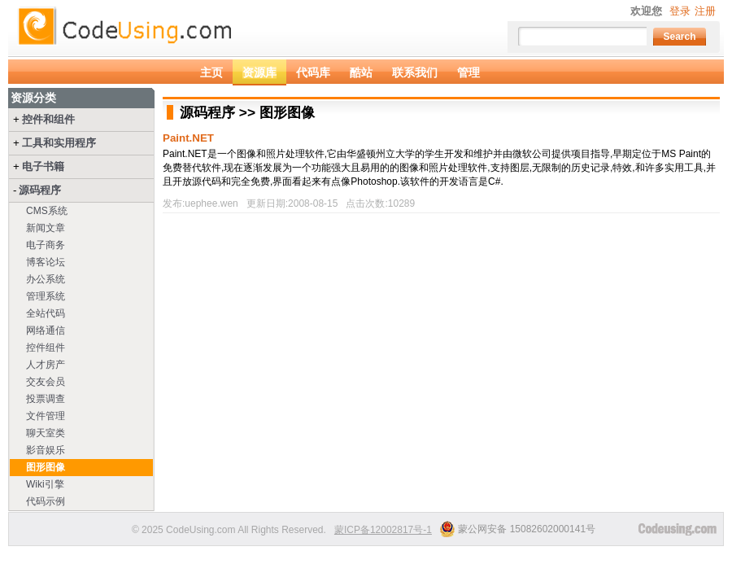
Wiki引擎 (45, 484)
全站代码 (45, 313)
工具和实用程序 (59, 143)
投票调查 (45, 399)
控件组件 (45, 347)
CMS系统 (47, 210)
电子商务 (45, 245)
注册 (705, 11)
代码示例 (45, 501)
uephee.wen (211, 203)
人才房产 (45, 364)
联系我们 (415, 72)
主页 (211, 72)
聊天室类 (45, 433)
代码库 (313, 72)
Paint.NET (188, 138)
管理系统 (45, 296)
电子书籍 (43, 166)
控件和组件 (48, 119)
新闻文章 (45, 228)
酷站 (361, 72)
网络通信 (45, 330)
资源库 (259, 72)
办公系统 (45, 279)
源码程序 (40, 190)
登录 (680, 11)
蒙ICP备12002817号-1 (383, 530)
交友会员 (45, 381)
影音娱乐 (45, 450)
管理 (468, 72)
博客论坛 (45, 262)
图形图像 (45, 467)
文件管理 (45, 416)
